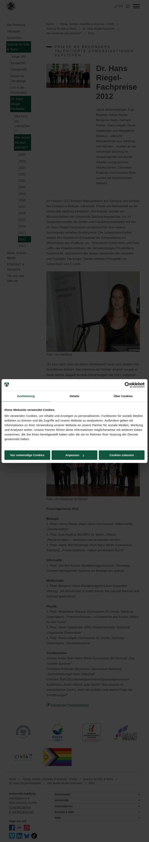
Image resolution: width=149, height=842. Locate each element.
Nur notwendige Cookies (27, 455)
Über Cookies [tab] (123, 396)
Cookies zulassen (121, 455)
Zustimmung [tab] (26, 396)
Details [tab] (74, 396)
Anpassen (74, 455)
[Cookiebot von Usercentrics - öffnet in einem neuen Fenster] (128, 385)
